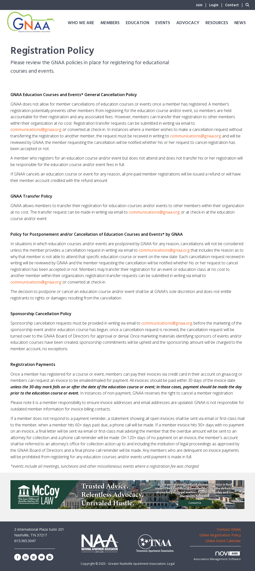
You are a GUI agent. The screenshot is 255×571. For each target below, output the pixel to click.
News (240, 23)
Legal (171, 564)
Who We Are (81, 23)
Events (162, 23)
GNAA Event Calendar (223, 540)
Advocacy (187, 23)
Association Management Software (217, 556)
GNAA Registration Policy (220, 535)
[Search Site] (248, 4)
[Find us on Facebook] (17, 557)
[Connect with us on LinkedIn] (25, 557)
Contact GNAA (229, 529)
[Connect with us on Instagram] (33, 557)
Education (137, 23)
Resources (216, 23)
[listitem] (202, 4)
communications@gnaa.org (36, 129)
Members (110, 23)
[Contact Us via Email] (49, 557)
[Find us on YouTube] (41, 557)
